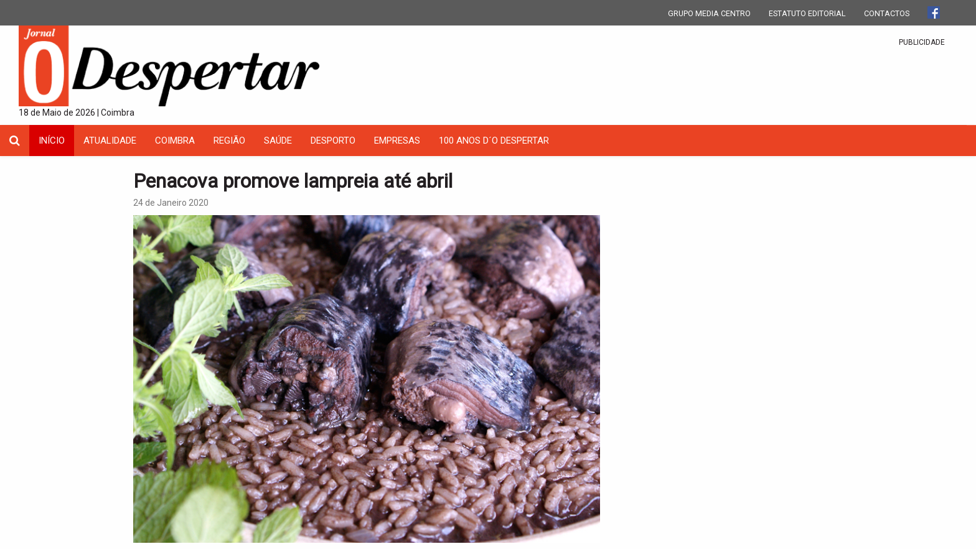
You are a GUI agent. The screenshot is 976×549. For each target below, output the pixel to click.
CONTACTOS (886, 13)
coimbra (175, 140)
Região (229, 140)
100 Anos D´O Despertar (494, 140)
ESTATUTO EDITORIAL (807, 13)
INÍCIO (52, 140)
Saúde (278, 140)
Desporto (333, 140)
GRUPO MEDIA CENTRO (709, 13)
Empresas (397, 140)
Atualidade (109, 140)
